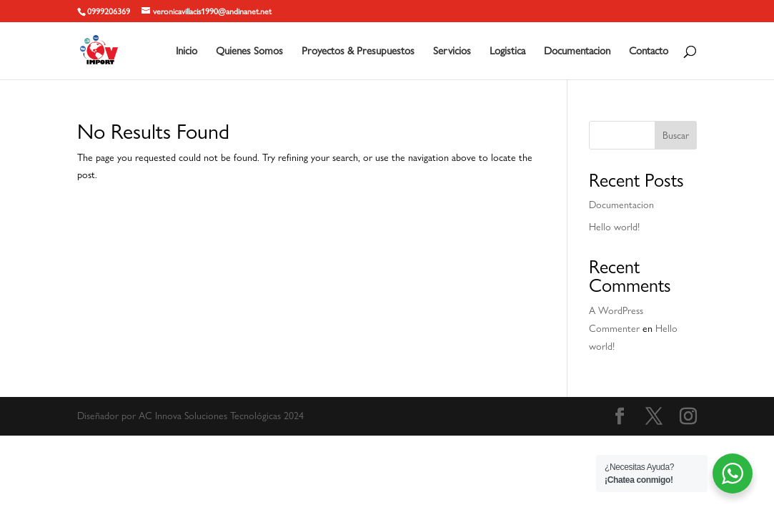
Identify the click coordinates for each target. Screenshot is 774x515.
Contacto (648, 51)
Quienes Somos (249, 51)
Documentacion (577, 51)
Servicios (452, 51)
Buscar (676, 135)
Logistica (507, 51)
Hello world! (614, 226)
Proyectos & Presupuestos (358, 51)
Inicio (186, 51)
